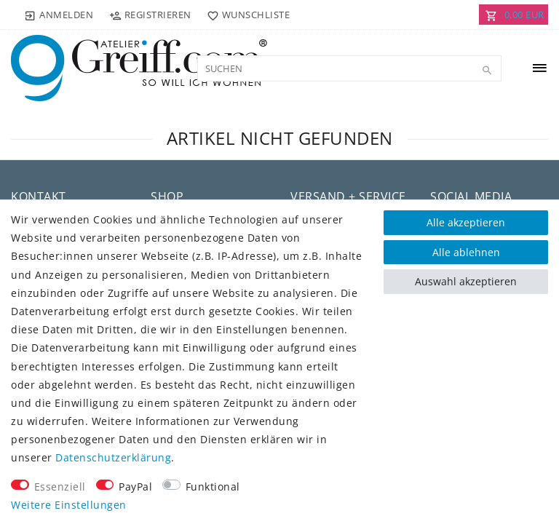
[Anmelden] (59, 14)
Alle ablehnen (466, 252)
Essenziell (60, 486)
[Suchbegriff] (349, 68)
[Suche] (487, 70)
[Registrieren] (150, 14)
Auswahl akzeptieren (466, 281)
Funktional (213, 486)
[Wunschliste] (245, 14)
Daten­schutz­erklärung (113, 457)
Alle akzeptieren (466, 222)
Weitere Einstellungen (69, 505)
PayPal (135, 486)
